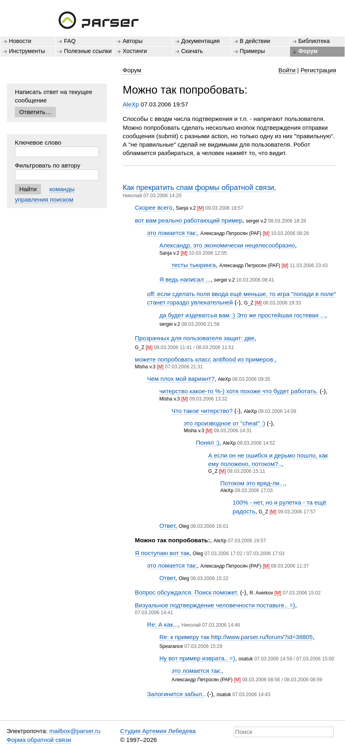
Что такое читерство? (202, 410)
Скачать (192, 51)
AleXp (130, 104)
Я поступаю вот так (162, 553)
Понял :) (207, 442)
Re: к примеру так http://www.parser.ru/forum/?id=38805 (236, 636)
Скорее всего (153, 207)
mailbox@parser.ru (75, 730)
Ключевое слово (38, 142)
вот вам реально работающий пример (189, 220)
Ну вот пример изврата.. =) (197, 658)
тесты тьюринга (193, 265)
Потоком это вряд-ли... (252, 483)
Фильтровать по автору (47, 165)
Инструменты (27, 51)
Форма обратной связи (38, 739)
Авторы (132, 41)
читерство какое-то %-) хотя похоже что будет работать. (238, 391)
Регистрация (318, 70)
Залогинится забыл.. (176, 694)
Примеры (252, 51)
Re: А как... (162, 624)
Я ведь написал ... (185, 279)
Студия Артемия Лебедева (158, 730)
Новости (20, 41)
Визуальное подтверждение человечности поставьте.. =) (215, 605)
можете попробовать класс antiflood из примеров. (205, 359)
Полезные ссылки (88, 51)
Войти (287, 70)
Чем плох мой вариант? (180, 378)
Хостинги (134, 51)
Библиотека (314, 41)
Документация (200, 41)
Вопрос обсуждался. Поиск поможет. (187, 592)
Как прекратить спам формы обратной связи (198, 187)
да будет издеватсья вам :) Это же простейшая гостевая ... (242, 315)
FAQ (70, 41)
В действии (255, 41)
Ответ (167, 525)
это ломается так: (172, 232)
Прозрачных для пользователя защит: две (195, 338)
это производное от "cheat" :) (224, 423)
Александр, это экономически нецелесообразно (227, 245)
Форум (308, 51)
